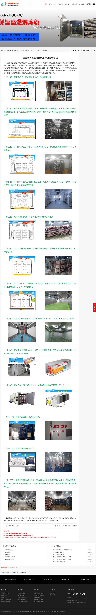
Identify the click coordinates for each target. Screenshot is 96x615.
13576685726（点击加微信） (59, 611)
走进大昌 (74, 4)
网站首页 (75, 50)
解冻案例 (60, 4)
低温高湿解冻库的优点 (13, 526)
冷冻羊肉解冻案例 (22, 597)
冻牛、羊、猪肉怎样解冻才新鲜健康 (68, 526)
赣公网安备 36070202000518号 (37, 611)
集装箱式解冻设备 (9, 559)
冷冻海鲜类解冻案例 (22, 601)
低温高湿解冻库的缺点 (58, 554)
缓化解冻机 (7, 552)
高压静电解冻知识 (38, 601)
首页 (46, 4)
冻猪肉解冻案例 (21, 593)
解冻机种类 (52, 4)
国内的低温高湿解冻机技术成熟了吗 (62, 557)
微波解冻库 (7, 554)
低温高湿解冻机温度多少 (59, 561)
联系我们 (88, 4)
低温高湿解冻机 (9, 550)
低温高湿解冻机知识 (89, 50)
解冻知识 (67, 4)
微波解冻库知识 (38, 597)
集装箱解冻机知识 (38, 599)
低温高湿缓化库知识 (39, 595)
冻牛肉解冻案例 (21, 595)
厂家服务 (81, 4)
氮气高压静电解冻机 (10, 557)
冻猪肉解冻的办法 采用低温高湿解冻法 (62, 550)
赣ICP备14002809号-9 (23, 611)
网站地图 (52, 595)
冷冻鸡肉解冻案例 (22, 599)
